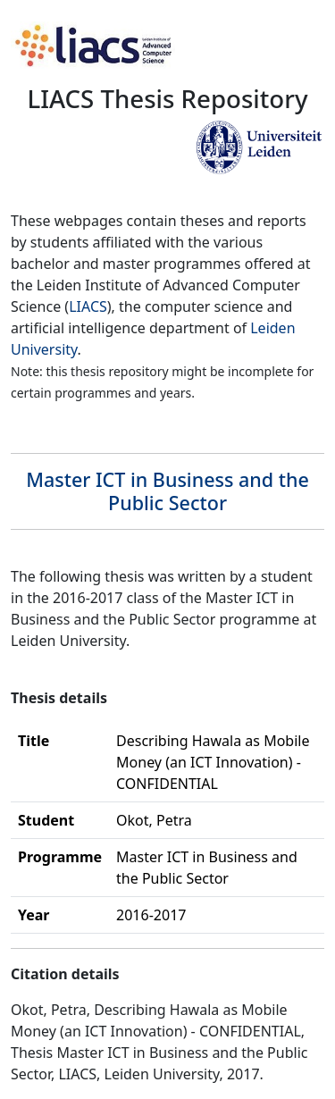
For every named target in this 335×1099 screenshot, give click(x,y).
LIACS (88, 306)
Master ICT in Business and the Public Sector (167, 491)
